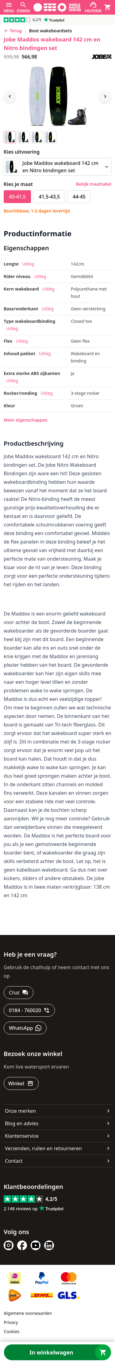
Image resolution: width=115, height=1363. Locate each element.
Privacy (11, 1322)
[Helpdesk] (93, 7)
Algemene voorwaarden (28, 1313)
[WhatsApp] (25, 1028)
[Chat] (18, 992)
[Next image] (105, 96)
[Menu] (8, 7)
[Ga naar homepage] (57, 7)
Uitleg (28, 264)
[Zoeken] (23, 7)
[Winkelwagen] (108, 7)
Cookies (11, 1331)
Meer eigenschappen (26, 420)
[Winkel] (21, 1083)
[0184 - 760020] (29, 1010)
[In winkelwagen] (57, 1352)
